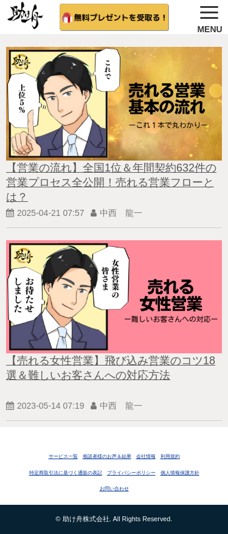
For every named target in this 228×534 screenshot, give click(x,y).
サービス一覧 (63, 456)
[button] (210, 17)
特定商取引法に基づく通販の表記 (65, 473)
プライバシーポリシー (131, 473)
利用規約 (170, 456)
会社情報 (146, 456)
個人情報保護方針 (180, 473)
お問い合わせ (114, 488)
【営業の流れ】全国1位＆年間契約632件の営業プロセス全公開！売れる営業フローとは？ (111, 182)
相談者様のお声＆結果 (107, 456)
